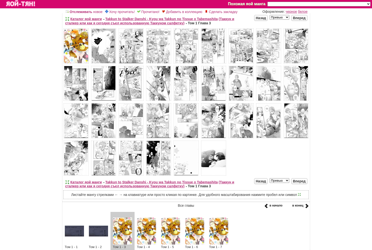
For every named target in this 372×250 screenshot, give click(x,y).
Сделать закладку (221, 12)
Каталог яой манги (86, 19)
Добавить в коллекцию (182, 12)
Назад (261, 18)
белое (302, 12)
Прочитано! (148, 12)
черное (291, 12)
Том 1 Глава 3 (199, 23)
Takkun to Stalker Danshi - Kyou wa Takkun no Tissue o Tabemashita (161, 19)
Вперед (299, 18)
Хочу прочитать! (120, 12)
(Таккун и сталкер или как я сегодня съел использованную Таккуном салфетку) (149, 21)
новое (84, 12)
